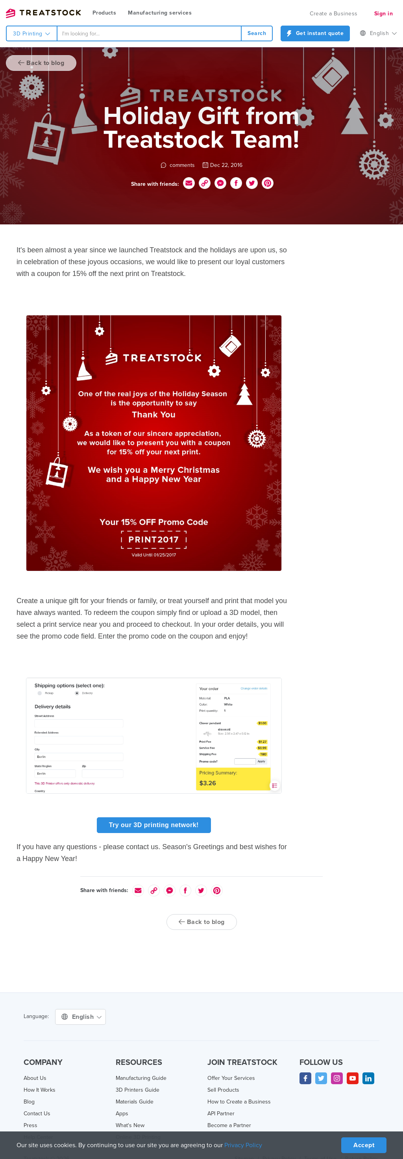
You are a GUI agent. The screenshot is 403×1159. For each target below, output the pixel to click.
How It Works (39, 1090)
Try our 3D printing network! (154, 825)
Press (30, 1125)
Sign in (383, 13)
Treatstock (43, 13)
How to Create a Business (239, 1101)
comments (178, 165)
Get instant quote (315, 33)
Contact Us (37, 1113)
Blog (29, 1101)
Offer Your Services (231, 1078)
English (378, 33)
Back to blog (41, 63)
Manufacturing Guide (141, 1078)
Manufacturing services (160, 12)
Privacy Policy (243, 1145)
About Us (35, 1078)
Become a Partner (229, 1125)
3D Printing (31, 33)
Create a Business (334, 13)
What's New (130, 1125)
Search (257, 33)
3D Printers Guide (137, 1090)
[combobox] (149, 33)
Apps (122, 1113)
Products (104, 12)
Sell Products (223, 1090)
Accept (363, 1145)
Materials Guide (134, 1101)
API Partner (221, 1113)
